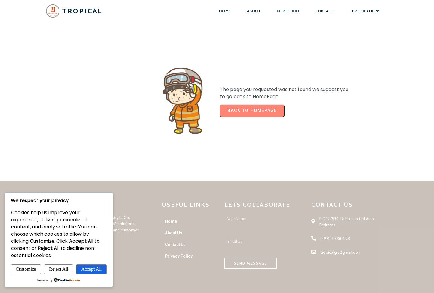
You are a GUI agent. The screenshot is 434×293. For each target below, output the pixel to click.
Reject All (58, 269)
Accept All (91, 269)
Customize (26, 269)
